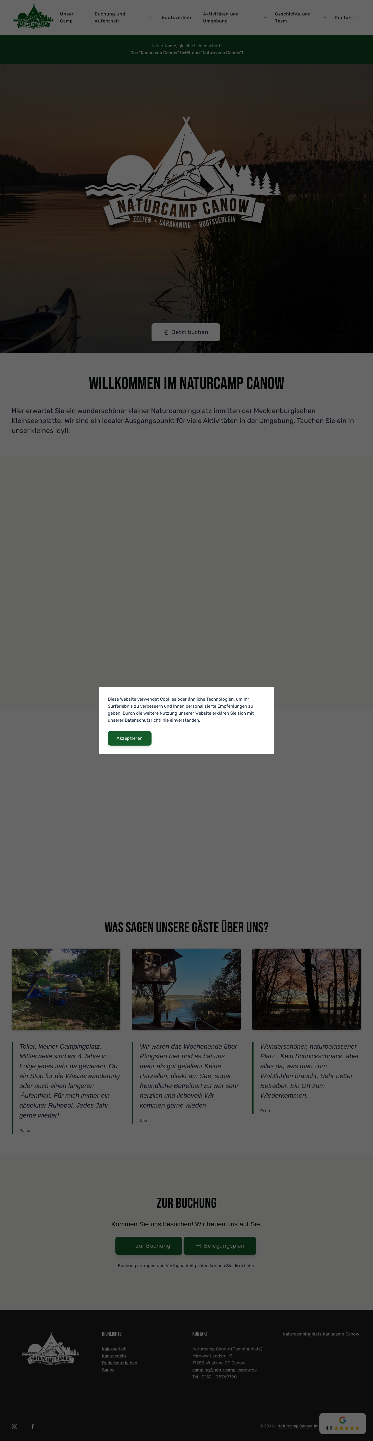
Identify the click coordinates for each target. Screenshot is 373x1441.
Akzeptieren (130, 738)
